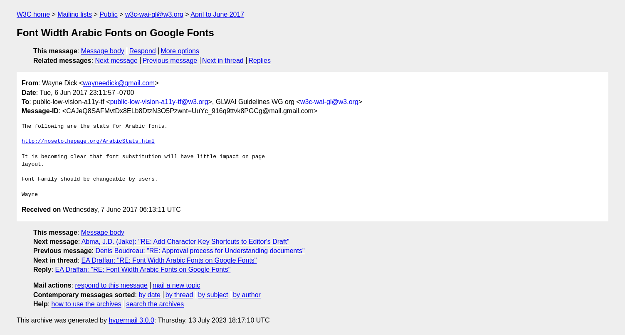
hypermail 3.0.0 (131, 320)
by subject (213, 294)
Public (108, 14)
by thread (179, 294)
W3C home (33, 14)
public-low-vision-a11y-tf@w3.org (159, 101)
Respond (142, 51)
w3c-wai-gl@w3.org (154, 14)
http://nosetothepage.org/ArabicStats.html (88, 141)
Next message (116, 60)
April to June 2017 (217, 14)
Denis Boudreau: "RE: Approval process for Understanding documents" (199, 250)
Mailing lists (74, 14)
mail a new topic (176, 285)
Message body (102, 51)
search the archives (155, 304)
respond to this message (111, 285)
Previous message (170, 60)
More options (180, 51)
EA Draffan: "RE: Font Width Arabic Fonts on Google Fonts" (169, 260)
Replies (260, 60)
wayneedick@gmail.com (119, 83)
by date (149, 294)
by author (247, 294)
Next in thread (223, 60)
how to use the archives (86, 304)
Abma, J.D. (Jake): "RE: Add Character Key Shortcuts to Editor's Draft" (185, 241)
